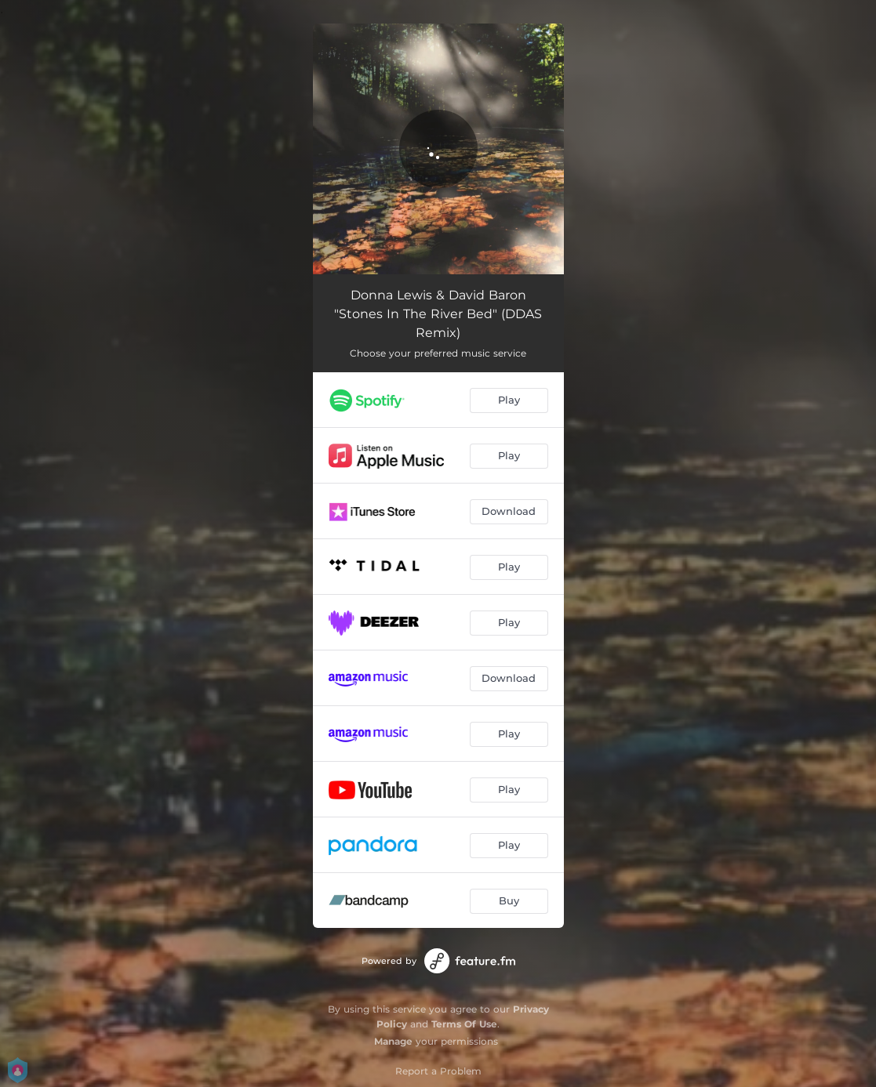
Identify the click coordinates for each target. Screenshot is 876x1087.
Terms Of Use (464, 1024)
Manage (393, 1041)
